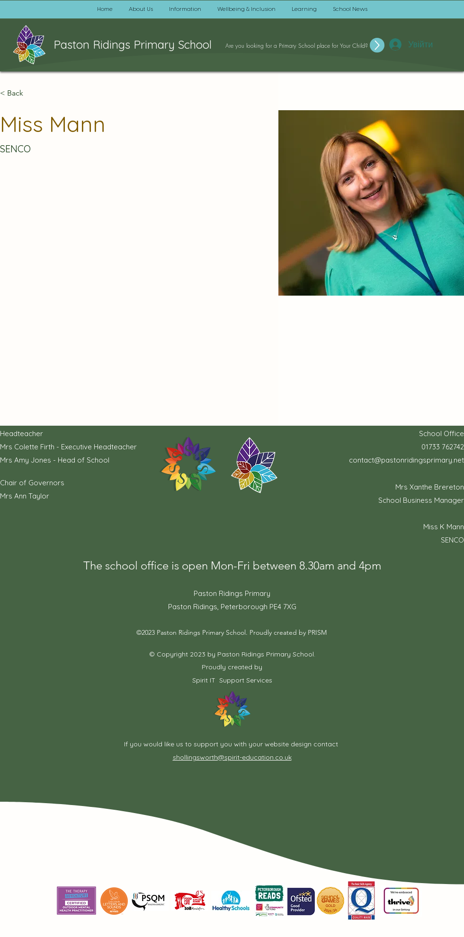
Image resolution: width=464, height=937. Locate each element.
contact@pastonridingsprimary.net (406, 459)
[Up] (377, 45)
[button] (141, 9)
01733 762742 (442, 446)
